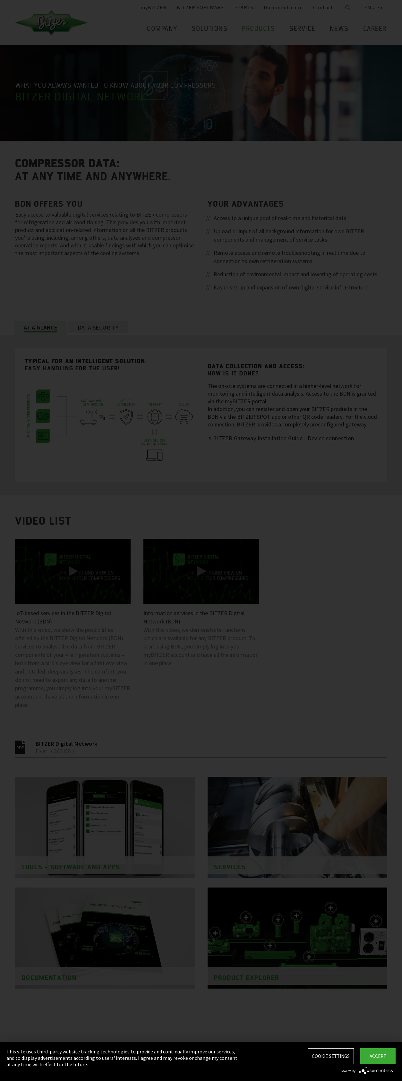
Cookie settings (331, 1056)
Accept (378, 1056)
